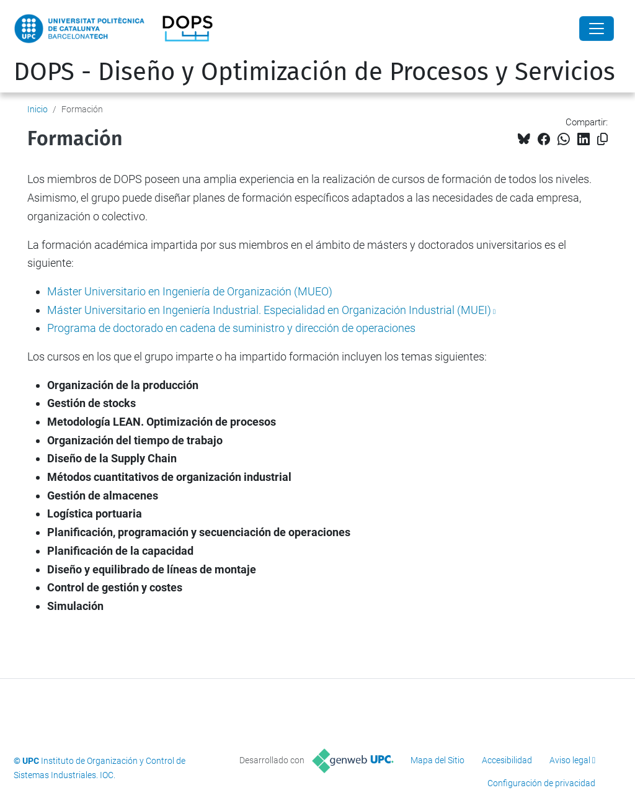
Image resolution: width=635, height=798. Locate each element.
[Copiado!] (602, 139)
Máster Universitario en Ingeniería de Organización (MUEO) (189, 291)
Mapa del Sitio (437, 760)
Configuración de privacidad (541, 783)
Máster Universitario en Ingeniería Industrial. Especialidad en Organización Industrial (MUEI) (269, 309)
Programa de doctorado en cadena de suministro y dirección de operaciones (231, 327)
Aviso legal (569, 760)
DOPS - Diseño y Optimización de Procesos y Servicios (314, 72)
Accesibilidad (507, 760)
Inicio (37, 109)
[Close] (596, 28)
